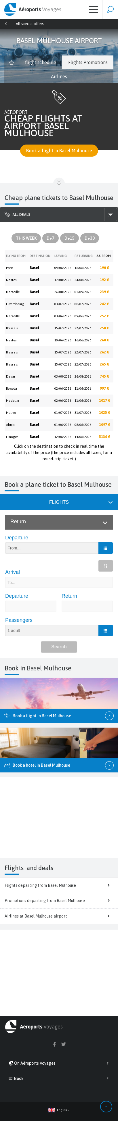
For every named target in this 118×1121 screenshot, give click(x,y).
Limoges (12, 437)
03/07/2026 (62, 304)
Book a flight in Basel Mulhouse (59, 150)
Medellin (12, 400)
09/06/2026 (62, 268)
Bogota (11, 388)
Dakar (10, 376)
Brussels (12, 328)
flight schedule (40, 62)
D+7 (50, 238)
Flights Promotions (88, 62)
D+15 (69, 238)
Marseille (13, 292)
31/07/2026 (83, 412)
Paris (9, 268)
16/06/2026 (83, 268)
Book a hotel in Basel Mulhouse (59, 765)
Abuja (10, 424)
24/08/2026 (83, 280)
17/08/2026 (62, 280)
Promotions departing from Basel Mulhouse (59, 900)
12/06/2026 (62, 437)
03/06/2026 (62, 316)
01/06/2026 (62, 424)
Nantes (11, 280)
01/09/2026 (83, 292)
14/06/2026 (83, 437)
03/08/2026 (62, 376)
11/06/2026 (83, 388)
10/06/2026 (62, 340)
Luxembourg (15, 304)
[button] (59, 1110)
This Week (26, 238)
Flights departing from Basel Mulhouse (59, 885)
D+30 (90, 238)
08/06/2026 (83, 424)
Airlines (59, 76)
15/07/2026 (62, 328)
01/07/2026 (62, 412)
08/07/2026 (83, 304)
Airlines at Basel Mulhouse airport (59, 916)
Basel (34, 268)
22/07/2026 (83, 328)
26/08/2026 (62, 292)
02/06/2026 (62, 388)
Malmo (11, 412)
